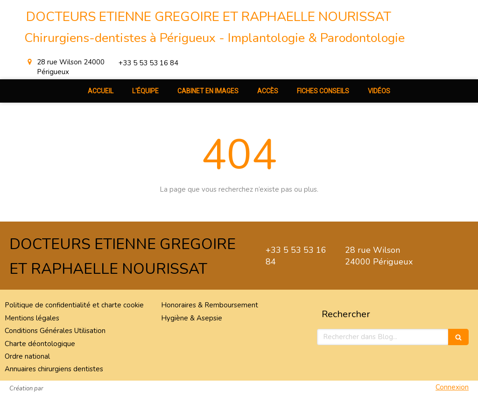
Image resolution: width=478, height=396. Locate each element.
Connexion (452, 387)
